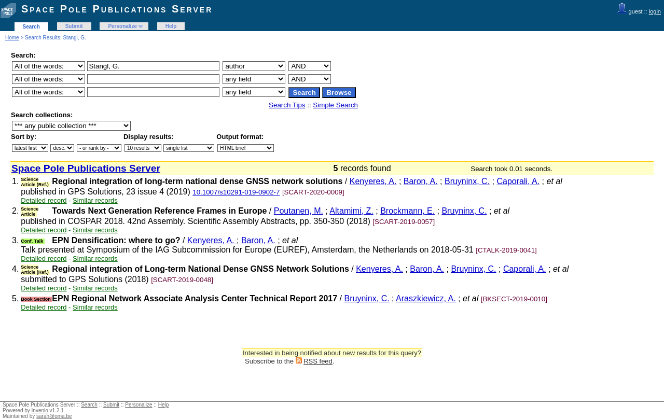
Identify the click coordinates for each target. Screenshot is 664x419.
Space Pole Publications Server (117, 9)
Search (31, 27)
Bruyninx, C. (467, 181)
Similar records (95, 200)
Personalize (122, 26)
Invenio (40, 410)
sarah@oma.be (54, 416)
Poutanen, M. (298, 210)
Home (12, 37)
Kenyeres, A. (373, 181)
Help (171, 26)
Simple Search (335, 105)
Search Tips (287, 105)
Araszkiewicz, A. (426, 298)
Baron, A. (421, 181)
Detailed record (43, 200)
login (655, 11)
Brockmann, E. (407, 210)
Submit (74, 26)
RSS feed (318, 361)
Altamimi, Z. (351, 210)
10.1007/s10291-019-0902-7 (236, 192)
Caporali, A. (518, 181)
